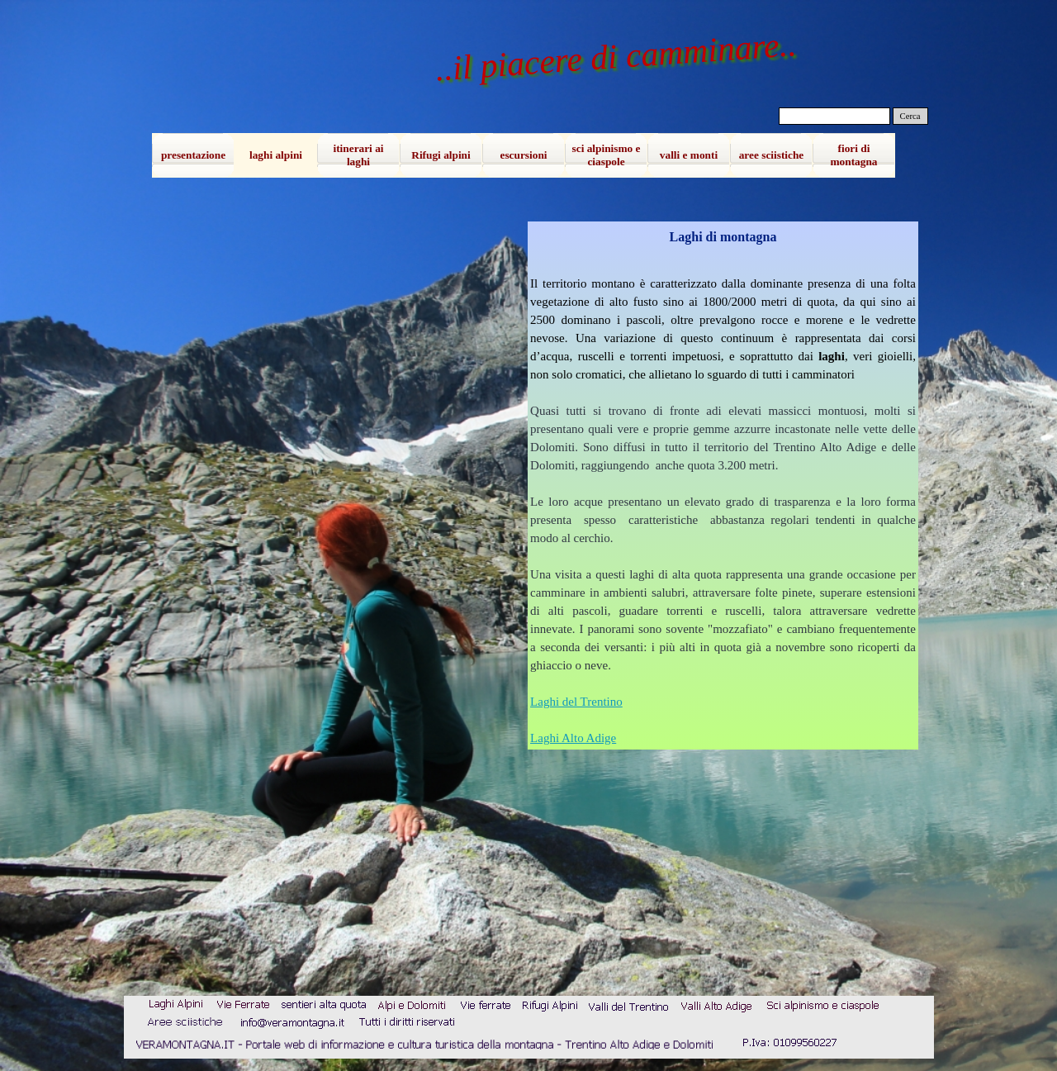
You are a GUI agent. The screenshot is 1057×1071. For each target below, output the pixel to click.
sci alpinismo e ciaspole (606, 155)
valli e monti (689, 155)
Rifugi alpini (440, 155)
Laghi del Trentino (576, 701)
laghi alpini (275, 155)
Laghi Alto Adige (573, 738)
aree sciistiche (771, 155)
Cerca (910, 116)
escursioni (523, 155)
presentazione (193, 155)
